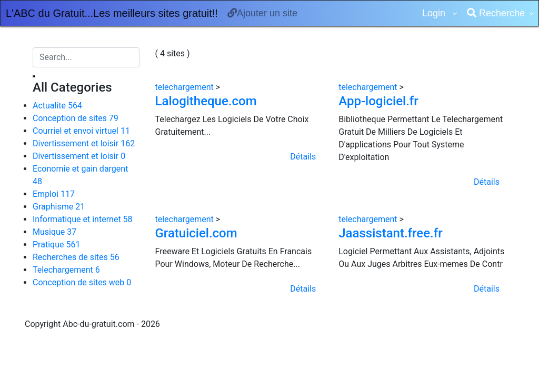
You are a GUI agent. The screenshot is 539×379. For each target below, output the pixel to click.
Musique (54, 232)
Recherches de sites (76, 257)
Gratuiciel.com (196, 233)
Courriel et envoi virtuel (81, 131)
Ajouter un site (262, 13)
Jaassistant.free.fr (390, 233)
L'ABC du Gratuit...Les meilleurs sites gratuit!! (112, 13)
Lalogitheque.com (206, 101)
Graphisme (59, 207)
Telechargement (66, 270)
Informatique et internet (83, 219)
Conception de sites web (82, 282)
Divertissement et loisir (84, 143)
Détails (303, 157)
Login (435, 13)
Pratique (56, 245)
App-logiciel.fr (378, 101)
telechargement (185, 87)
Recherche (496, 13)
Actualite (57, 106)
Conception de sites (75, 118)
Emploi (54, 194)
